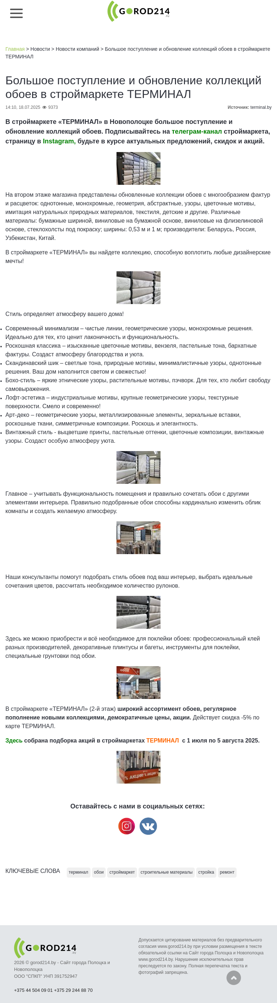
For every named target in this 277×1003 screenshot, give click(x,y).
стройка (206, 872)
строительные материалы (167, 872)
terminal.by (261, 107)
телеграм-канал (197, 131)
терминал (78, 872)
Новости (40, 49)
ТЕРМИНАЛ (162, 740)
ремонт (227, 872)
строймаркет (122, 872)
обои (99, 872)
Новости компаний (77, 49)
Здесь (14, 740)
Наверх (234, 978)
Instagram (58, 141)
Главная (15, 49)
